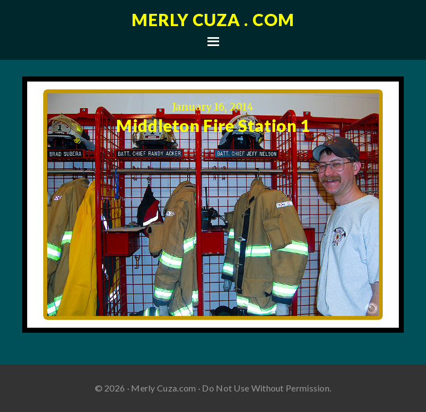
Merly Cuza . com (213, 19)
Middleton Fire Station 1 (213, 125)
